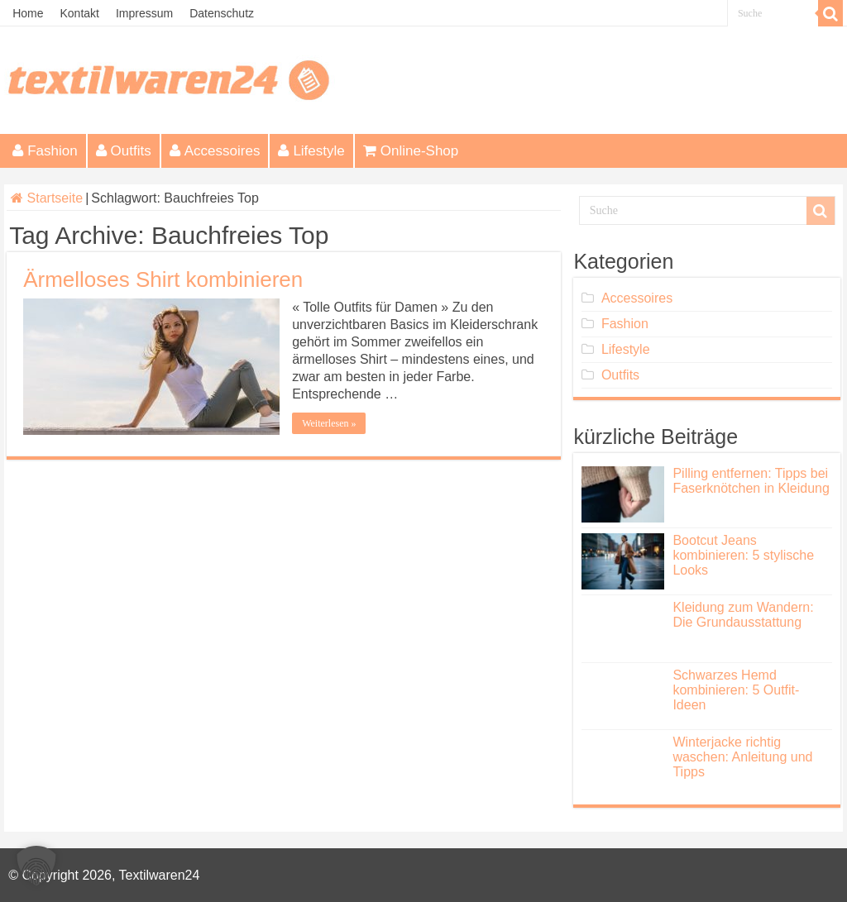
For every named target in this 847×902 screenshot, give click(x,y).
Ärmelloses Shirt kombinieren (163, 279)
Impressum (144, 13)
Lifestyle (311, 151)
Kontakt (79, 13)
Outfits (123, 151)
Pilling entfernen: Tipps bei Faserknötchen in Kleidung (750, 480)
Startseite (47, 198)
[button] (36, 865)
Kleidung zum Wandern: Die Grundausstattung (742, 614)
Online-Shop (411, 151)
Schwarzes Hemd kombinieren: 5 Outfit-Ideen (735, 690)
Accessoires (215, 151)
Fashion (44, 151)
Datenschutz (221, 13)
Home (27, 13)
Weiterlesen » (329, 423)
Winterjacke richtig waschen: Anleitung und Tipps (742, 757)
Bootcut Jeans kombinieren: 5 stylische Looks (743, 555)
